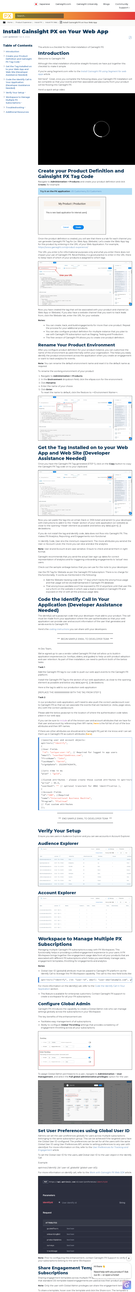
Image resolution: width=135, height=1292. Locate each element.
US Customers (78, 191)
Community (121, 4)
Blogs (106, 4)
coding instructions (59, 629)
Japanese (42, 4)
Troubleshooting (15, 107)
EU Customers (94, 191)
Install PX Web (51, 22)
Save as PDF (130, 37)
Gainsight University (87, 4)
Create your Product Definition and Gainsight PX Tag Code (19, 59)
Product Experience (23, 22)
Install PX (38, 22)
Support (123, 7)
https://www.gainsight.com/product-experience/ (63, 247)
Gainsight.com (63, 4)
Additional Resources (17, 112)
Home (9, 22)
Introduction (12, 51)
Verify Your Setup (15, 92)
